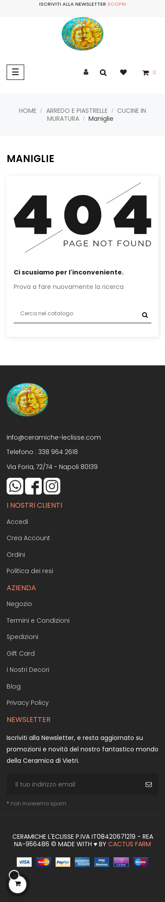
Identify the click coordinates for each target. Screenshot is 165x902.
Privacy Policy (28, 702)
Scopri (116, 3)
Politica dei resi (30, 570)
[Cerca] (82, 313)
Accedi (17, 521)
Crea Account (28, 538)
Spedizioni (22, 636)
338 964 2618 (58, 451)
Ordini (16, 554)
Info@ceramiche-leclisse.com (54, 437)
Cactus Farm (129, 844)
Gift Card (21, 653)
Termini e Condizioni (38, 620)
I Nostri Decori (28, 669)
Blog (14, 686)
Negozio (19, 603)
